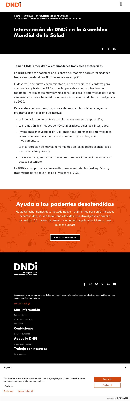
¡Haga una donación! (23, 344)
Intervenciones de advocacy (52, 16)
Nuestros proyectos (23, 320)
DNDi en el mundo (22, 334)
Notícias (28, 16)
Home (17, 16)
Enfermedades (20, 315)
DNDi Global (20, 304)
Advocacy (18, 324)
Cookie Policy (24, 391)
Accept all (107, 379)
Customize (8, 391)
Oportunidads (20, 354)
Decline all (107, 385)
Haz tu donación (65, 237)
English (8, 367)
